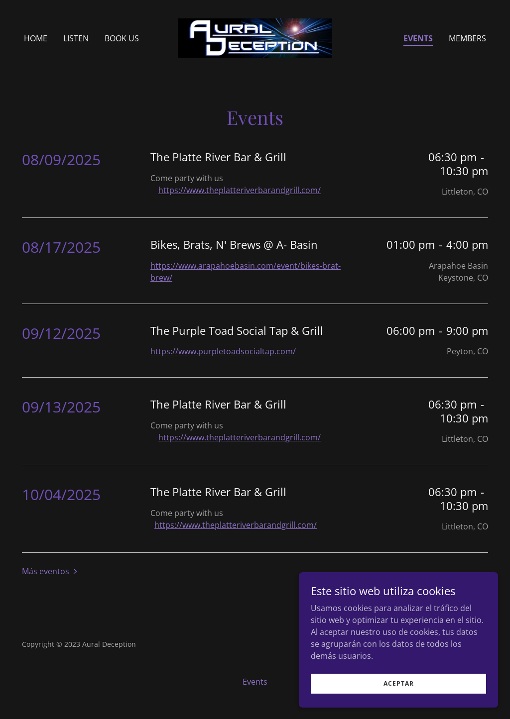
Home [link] (35, 38)
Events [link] (418, 38)
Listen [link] (76, 38)
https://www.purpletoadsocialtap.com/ (223, 351)
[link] (255, 37)
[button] (50, 571)
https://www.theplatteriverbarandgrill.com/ (239, 190)
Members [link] (467, 38)
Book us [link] (122, 38)
